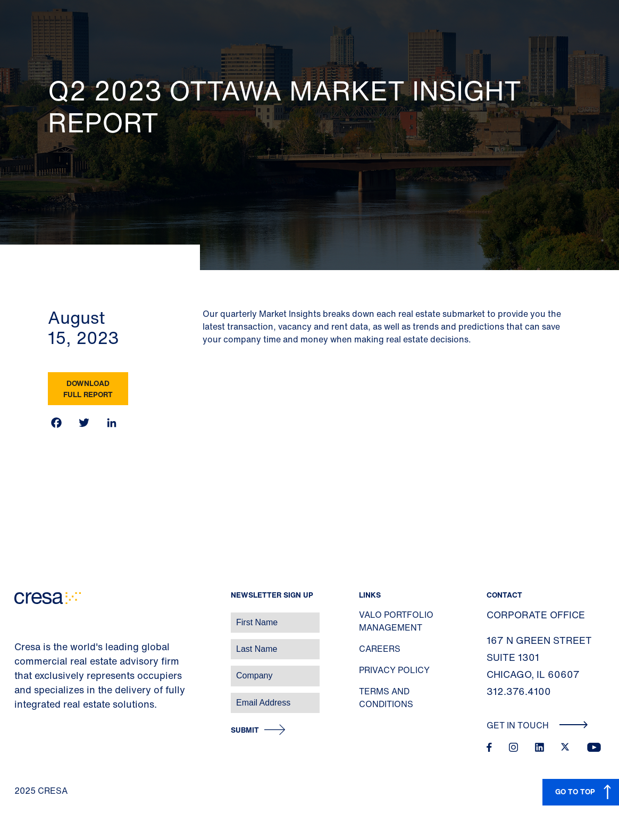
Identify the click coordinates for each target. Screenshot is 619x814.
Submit (245, 730)
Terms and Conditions (386, 697)
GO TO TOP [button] (575, 791)
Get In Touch (537, 725)
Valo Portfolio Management (396, 621)
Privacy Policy (394, 670)
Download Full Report (88, 388)
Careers (379, 648)
